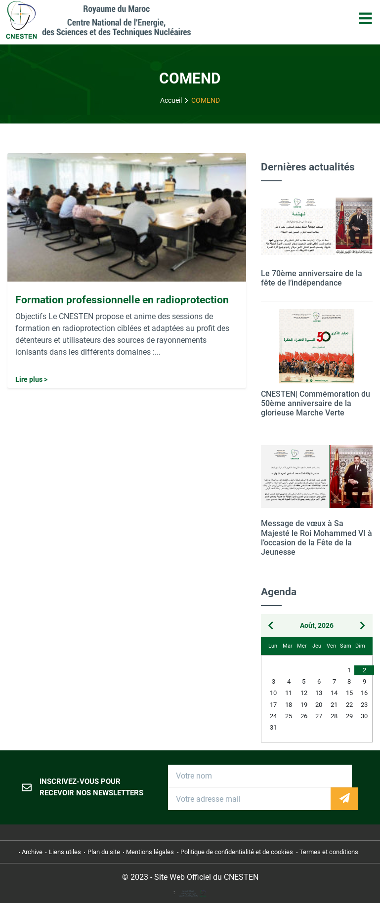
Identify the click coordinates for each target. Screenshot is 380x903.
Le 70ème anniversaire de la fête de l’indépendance (311, 278)
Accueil (171, 100)
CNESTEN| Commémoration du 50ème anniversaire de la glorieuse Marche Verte (315, 403)
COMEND (205, 100)
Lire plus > (31, 379)
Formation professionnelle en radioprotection (122, 300)
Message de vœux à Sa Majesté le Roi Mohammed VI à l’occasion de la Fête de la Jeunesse (316, 538)
